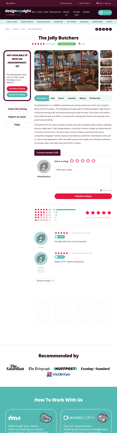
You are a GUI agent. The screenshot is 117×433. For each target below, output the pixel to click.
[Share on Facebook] (96, 29)
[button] (43, 44)
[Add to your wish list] (95, 53)
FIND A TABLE (12, 22)
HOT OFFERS (71, 22)
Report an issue (17, 116)
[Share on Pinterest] (103, 29)
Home (7, 29)
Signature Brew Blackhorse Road (103, 332)
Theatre (86, 11)
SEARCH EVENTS (27, 22)
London (15, 29)
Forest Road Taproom (63, 332)
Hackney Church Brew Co (42, 332)
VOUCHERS (84, 22)
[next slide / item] (107, 314)
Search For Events (17, 95)
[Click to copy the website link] (110, 29)
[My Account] (103, 3)
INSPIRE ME (58, 22)
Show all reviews (45, 281)
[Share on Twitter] (100, 29)
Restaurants (55, 11)
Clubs (46, 11)
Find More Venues (17, 88)
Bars (34, 11)
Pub (84, 44)
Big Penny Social (83, 331)
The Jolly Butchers (35, 29)
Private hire (76, 13)
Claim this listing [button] (17, 109)
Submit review (83, 196)
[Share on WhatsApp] (107, 29)
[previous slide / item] (39, 314)
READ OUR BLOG (43, 22)
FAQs (17, 124)
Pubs (39, 11)
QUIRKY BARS (97, 22)
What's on (66, 13)
